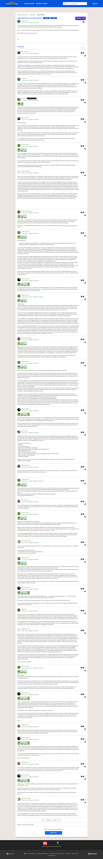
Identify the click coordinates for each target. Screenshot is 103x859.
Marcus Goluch (25, 171)
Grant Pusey (24, 51)
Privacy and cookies (53, 853)
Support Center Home (22, 14)
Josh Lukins (24, 431)
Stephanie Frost (25, 629)
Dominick (24, 98)
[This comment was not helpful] (83, 53)
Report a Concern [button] (34, 22)
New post (53, 832)
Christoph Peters (26, 541)
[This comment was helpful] (81, 53)
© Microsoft (51, 855)
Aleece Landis (25, 144)
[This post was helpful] (83, 22)
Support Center (29, 3)
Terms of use (62, 853)
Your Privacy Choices (30, 853)
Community (32, 14)
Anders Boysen (25, 465)
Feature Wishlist (40, 14)
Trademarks (68, 853)
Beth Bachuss (25, 500)
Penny (18, 720)
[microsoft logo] (92, 853)
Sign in (95, 3)
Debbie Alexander (26, 211)
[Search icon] (75, 3)
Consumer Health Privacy (42, 853)
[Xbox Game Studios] (58, 843)
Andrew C (24, 78)
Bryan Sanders (71, 225)
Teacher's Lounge (41, 3)
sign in (22, 824)
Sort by (83, 48)
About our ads (75, 853)
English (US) (11, 853)
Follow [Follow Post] (78, 18)
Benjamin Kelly (64, 225)
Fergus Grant (25, 21)
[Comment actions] (85, 56)
